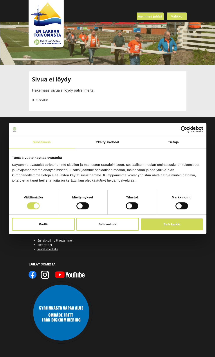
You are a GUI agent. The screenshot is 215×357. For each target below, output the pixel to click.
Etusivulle (41, 100)
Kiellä (43, 224)
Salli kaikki (171, 224)
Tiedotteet (44, 245)
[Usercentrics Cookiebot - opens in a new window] (184, 129)
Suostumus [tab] (42, 142)
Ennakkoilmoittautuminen (55, 240)
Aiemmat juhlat (150, 16)
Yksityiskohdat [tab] (107, 142)
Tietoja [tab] (173, 142)
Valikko (176, 16)
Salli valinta (107, 224)
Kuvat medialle (47, 249)
